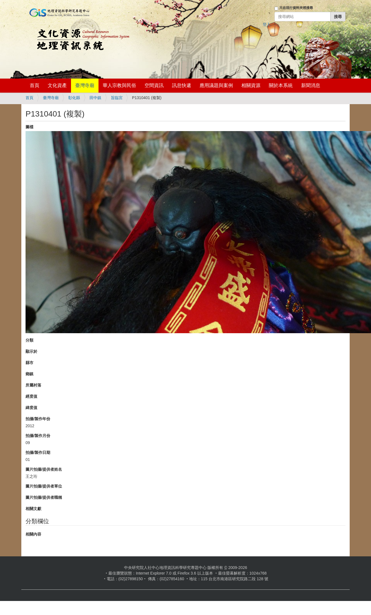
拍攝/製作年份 (38, 419)
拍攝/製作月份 (38, 435)
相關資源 (250, 85)
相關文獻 (33, 508)
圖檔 (29, 127)
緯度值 (31, 407)
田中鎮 (95, 97)
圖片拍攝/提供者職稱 (44, 497)
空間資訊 (154, 85)
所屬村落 (33, 385)
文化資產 (57, 85)
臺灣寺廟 (84, 85)
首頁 (34, 85)
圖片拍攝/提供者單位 (44, 486)
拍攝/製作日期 (38, 452)
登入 (267, 24)
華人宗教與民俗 (119, 85)
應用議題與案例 (216, 85)
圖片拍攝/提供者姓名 (44, 469)
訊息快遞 (181, 85)
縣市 (29, 362)
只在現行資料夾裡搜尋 (296, 8)
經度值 (31, 396)
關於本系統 (281, 85)
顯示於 (31, 351)
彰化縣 (74, 97)
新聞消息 (310, 85)
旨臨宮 (117, 97)
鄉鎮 (29, 374)
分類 (29, 340)
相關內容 (33, 534)
